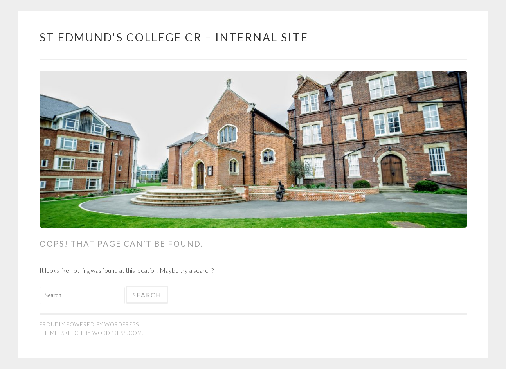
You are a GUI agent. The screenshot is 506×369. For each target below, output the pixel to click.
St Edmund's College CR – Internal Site (174, 37)
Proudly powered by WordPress (89, 324)
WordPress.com (117, 333)
